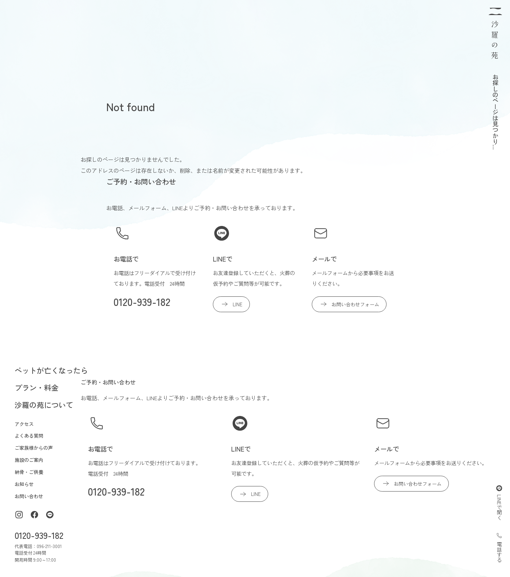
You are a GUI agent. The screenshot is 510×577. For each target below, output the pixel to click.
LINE (231, 304)
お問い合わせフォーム (349, 304)
